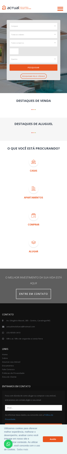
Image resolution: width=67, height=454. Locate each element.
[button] (33, 26)
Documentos (8, 365)
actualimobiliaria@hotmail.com (20, 326)
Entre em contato (33, 294)
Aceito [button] (53, 439)
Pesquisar (33, 67)
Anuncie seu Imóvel (11, 362)
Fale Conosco (8, 369)
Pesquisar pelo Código (33, 76)
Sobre (5, 358)
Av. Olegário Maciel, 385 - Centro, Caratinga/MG (28, 320)
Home (5, 354)
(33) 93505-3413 (13, 332)
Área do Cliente (9, 377)
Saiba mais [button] (22, 449)
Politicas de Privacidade (13, 373)
